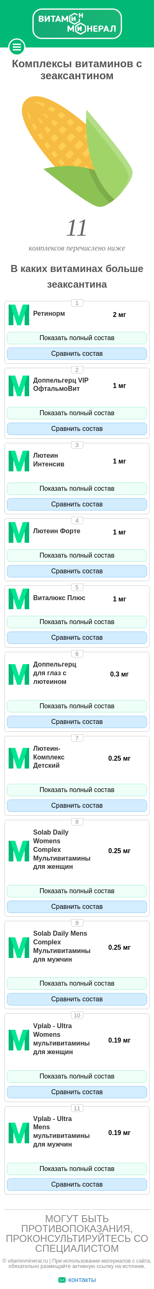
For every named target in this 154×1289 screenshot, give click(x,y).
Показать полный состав (76, 337)
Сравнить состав (77, 353)
